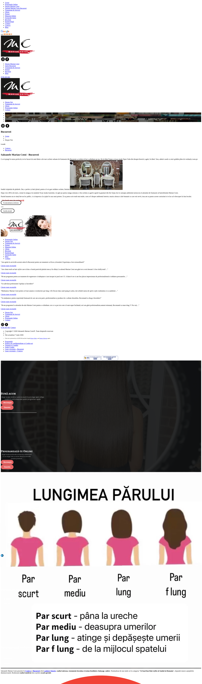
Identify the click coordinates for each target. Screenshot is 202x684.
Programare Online (11, 203)
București (7, 402)
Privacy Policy (33, 338)
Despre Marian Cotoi (12, 6)
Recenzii (8, 20)
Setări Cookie (9, 347)
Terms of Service (43, 338)
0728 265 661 (5, 77)
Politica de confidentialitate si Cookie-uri (19, 343)
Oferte (7, 12)
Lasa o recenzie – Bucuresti (14, 349)
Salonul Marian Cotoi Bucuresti (16, 8)
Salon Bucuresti (10, 66)
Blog (6, 27)
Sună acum (7, 211)
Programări (9, 341)
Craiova (7, 25)
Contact (7, 23)
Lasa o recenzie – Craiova (14, 351)
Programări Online (11, 4)
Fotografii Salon (10, 18)
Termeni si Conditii (11, 345)
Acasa (7, 2)
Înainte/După (9, 22)
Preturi (7, 14)
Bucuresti (8, 150)
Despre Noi (9, 102)
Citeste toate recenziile (8, 266)
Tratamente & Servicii (12, 10)
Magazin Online (10, 16)
